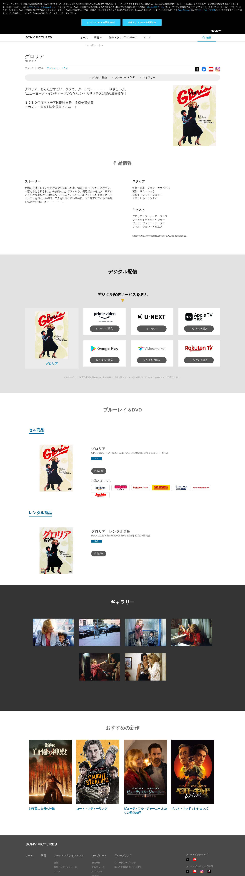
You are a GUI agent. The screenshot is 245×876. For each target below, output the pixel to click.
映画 (98, 37)
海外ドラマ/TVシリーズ (65, 867)
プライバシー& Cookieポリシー (43, 7)
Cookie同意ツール (155, 7)
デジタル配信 (98, 77)
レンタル (152, 328)
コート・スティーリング (91, 808)
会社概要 (96, 862)
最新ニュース (98, 867)
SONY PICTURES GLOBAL (128, 867)
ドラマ (64, 68)
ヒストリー (97, 871)
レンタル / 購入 (104, 328)
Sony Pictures (184, 10)
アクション (52, 68)
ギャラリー (147, 77)
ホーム (84, 37)
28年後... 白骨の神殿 (42, 808)
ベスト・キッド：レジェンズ (189, 808)
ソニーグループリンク (125, 862)
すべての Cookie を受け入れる (101, 22)
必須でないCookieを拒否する (142, 22)
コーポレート (95, 45)
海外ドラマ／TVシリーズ (123, 37)
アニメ (147, 37)
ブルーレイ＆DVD (123, 77)
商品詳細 (98, 471)
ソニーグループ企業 (206, 10)
